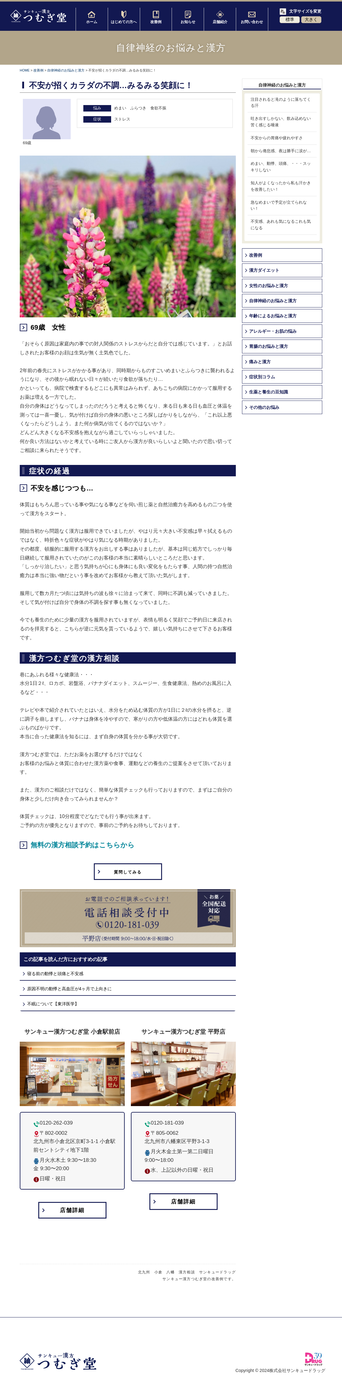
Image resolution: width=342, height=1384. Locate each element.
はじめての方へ (124, 17)
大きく (311, 19)
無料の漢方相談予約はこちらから (83, 845)
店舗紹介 (220, 17)
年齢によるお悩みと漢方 (273, 315)
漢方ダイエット (264, 270)
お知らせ (188, 17)
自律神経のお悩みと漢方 (66, 70)
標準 (290, 19)
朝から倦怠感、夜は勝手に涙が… (281, 151)
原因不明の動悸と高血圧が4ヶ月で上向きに (69, 989)
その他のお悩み (264, 407)
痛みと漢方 (260, 361)
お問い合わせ (252, 17)
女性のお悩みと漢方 (268, 285)
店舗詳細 (72, 1210)
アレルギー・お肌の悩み (273, 331)
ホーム (91, 17)
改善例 (155, 17)
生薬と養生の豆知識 (268, 391)
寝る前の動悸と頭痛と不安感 (55, 973)
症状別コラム (262, 376)
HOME (25, 70)
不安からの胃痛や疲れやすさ (277, 138)
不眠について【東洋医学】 (53, 1004)
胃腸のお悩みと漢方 (268, 346)
